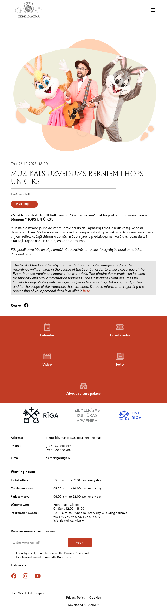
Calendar (47, 330)
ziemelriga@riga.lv (58, 458)
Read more (64, 557)
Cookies (95, 597)
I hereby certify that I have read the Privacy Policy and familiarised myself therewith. (52, 555)
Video (47, 359)
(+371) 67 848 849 (58, 446)
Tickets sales (119, 330)
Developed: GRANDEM (83, 605)
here (86, 290)
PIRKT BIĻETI (24, 204)
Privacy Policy (75, 597)
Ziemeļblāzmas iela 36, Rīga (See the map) (74, 438)
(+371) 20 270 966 (58, 450)
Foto (120, 359)
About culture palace (83, 388)
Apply (80, 542)
